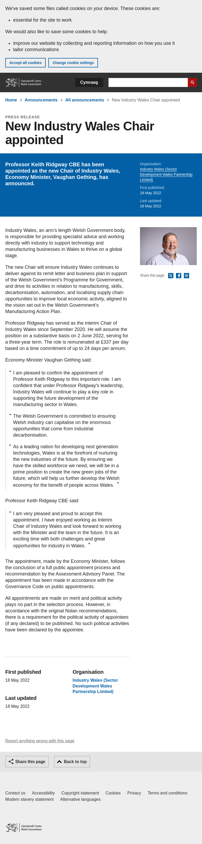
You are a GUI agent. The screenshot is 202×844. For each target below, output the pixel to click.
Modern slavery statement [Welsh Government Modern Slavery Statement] (29, 799)
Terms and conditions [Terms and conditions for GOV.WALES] (167, 793)
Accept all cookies (25, 63)
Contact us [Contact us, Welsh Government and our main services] (15, 793)
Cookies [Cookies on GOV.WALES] (113, 793)
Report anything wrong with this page (39, 741)
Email (186, 276)
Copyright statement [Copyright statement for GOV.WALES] (80, 793)
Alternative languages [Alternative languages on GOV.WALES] (80, 799)
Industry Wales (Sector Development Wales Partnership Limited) (166, 174)
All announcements (84, 100)
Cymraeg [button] (89, 82)
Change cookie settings (73, 63)
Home (11, 100)
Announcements (41, 100)
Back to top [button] (75, 761)
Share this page (30, 761)
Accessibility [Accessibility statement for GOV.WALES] (43, 793)
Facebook (178, 276)
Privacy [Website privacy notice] (134, 793)
